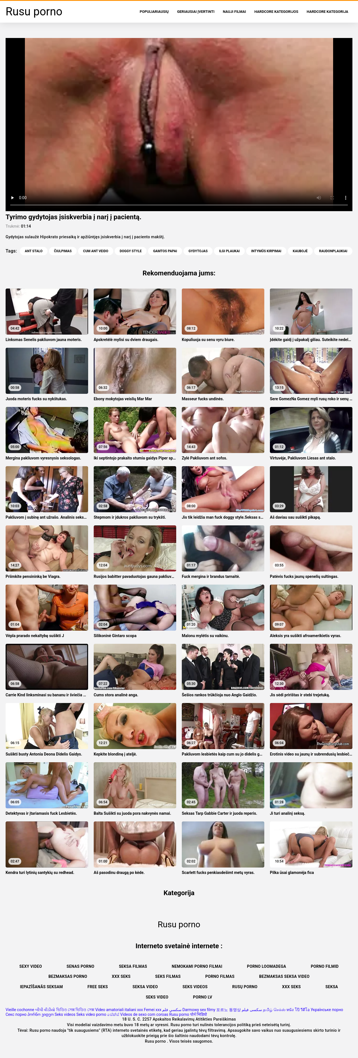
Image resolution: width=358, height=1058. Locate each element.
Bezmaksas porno (67, 976)
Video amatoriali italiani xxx (119, 1009)
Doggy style (131, 251)
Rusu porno (179, 1014)
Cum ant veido (95, 251)
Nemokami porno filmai (197, 966)
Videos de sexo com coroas (144, 1014)
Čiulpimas (63, 251)
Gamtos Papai (165, 251)
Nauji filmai (234, 11)
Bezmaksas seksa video (284, 976)
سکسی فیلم (252, 1009)
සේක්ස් (113, 1014)
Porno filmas (220, 976)
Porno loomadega (266, 966)
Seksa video (145, 987)
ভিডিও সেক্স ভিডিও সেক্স (75, 1009)
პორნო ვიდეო (40, 1014)
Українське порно (327, 1009)
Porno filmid (325, 966)
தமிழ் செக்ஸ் (274, 1009)
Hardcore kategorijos (276, 11)
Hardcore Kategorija (327, 11)
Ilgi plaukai (229, 251)
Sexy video (30, 966)
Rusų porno (244, 987)
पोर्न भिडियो (198, 1014)
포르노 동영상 (228, 1009)
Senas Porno (80, 966)
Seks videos (195, 987)
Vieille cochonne (20, 1009)
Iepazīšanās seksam (41, 987)
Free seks (98, 987)
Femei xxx (152, 1009)
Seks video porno (91, 1014)
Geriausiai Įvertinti (196, 11)
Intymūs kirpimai (266, 251)
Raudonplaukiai (333, 251)
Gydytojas (198, 251)
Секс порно (16, 1014)
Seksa (331, 987)
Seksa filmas (133, 966)
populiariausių (154, 11)
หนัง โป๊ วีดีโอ (298, 1009)
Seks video (157, 997)
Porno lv (202, 997)
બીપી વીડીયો (45, 1009)
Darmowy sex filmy (198, 1009)
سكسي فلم (171, 1009)
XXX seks (121, 976)
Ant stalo (34, 251)
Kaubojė (300, 251)
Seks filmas (168, 976)
